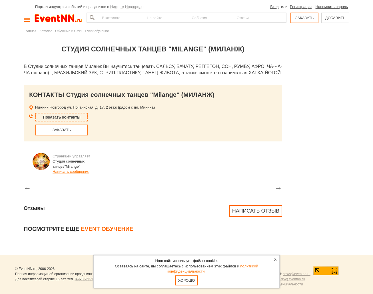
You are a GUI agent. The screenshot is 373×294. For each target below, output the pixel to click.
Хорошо (186, 280)
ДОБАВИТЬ (335, 18)
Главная (30, 31)
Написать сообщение (71, 171)
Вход (274, 7)
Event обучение (97, 31)
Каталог (46, 31)
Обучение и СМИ (68, 31)
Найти (91, 17)
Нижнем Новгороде (127, 7)
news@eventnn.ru (296, 274)
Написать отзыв (255, 211)
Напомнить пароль (332, 7)
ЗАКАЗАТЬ (304, 18)
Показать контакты (62, 117)
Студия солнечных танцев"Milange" (69, 164)
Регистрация (301, 7)
